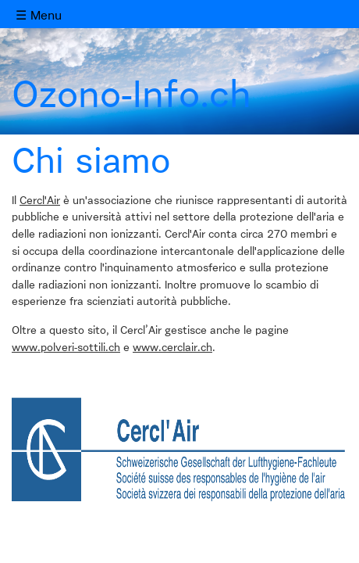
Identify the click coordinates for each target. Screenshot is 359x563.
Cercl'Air (40, 200)
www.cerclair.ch (172, 347)
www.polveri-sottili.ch (66, 347)
